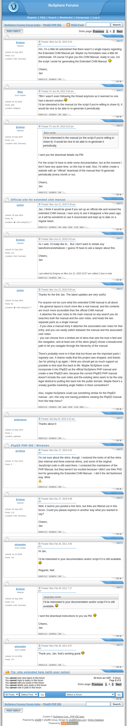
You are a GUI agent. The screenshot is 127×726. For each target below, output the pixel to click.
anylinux (20, 451)
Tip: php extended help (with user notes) (40, 672)
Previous (98, 31)
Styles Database (96, 720)
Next (119, 31)
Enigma (20, 42)
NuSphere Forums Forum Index (22, 25)
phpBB (38, 720)
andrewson (20, 419)
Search (52, 17)
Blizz (20, 92)
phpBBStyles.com (77, 720)
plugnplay (20, 544)
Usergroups (82, 17)
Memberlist (66, 17)
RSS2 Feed (75, 25)
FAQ (42, 17)
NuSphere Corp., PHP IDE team (68, 717)
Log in (96, 17)
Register (32, 17)
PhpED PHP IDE (52, 25)
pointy (20, 205)
